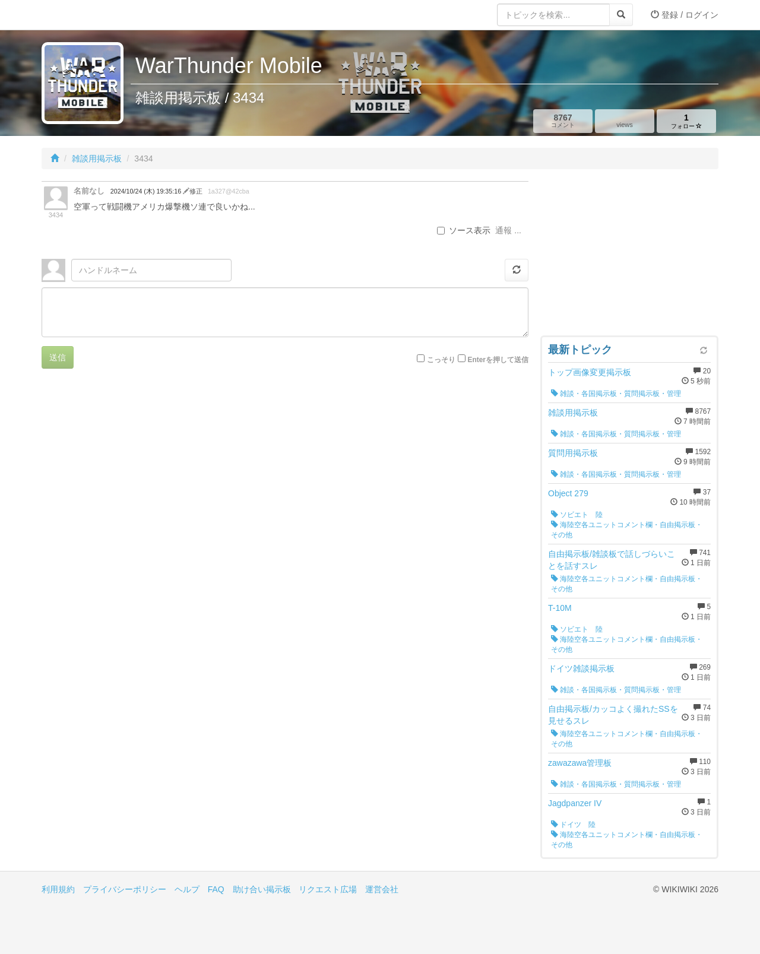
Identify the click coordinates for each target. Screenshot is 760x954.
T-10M (560, 608)
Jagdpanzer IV (574, 803)
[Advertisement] (629, 255)
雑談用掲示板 (97, 158)
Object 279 (568, 493)
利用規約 (58, 889)
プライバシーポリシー (124, 889)
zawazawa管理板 (580, 763)
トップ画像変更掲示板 (589, 372)
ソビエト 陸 (577, 515)
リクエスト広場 (328, 889)
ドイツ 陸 (573, 824)
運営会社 (381, 889)
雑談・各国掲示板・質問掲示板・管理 (616, 393)
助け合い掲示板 (262, 889)
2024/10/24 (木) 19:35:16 (146, 191)
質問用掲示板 (573, 453)
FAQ (216, 889)
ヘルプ (187, 889)
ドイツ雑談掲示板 (581, 668)
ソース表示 (463, 230)
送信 (57, 357)
